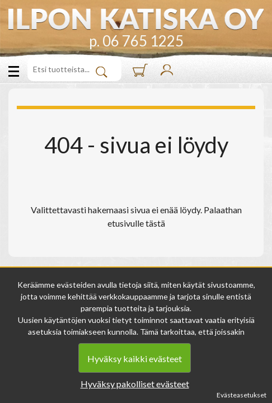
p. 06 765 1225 (136, 41)
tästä (155, 223)
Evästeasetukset (241, 395)
